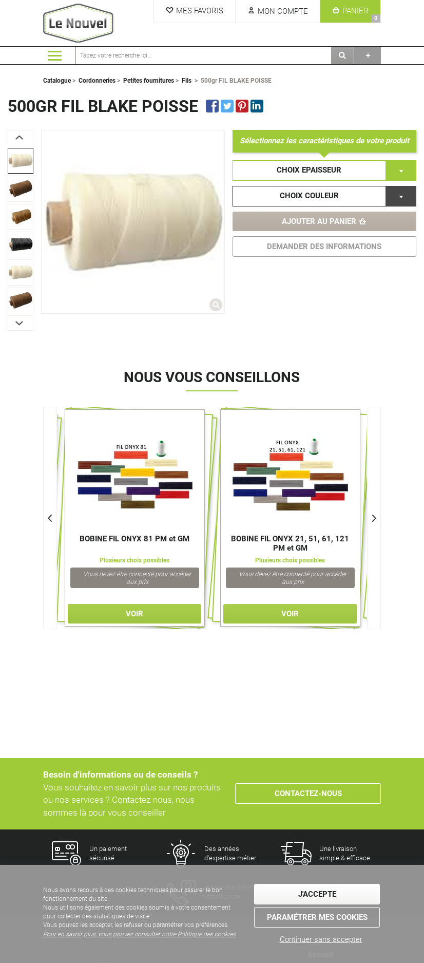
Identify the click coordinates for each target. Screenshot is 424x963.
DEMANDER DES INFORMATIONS (324, 246)
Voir (134, 613)
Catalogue (57, 80)
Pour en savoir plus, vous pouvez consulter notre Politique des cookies (139, 934)
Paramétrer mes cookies (317, 917)
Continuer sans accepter (321, 939)
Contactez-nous (308, 793)
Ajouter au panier (319, 221)
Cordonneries (97, 80)
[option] (20, 161)
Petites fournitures (148, 80)
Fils (186, 80)
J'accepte (317, 894)
